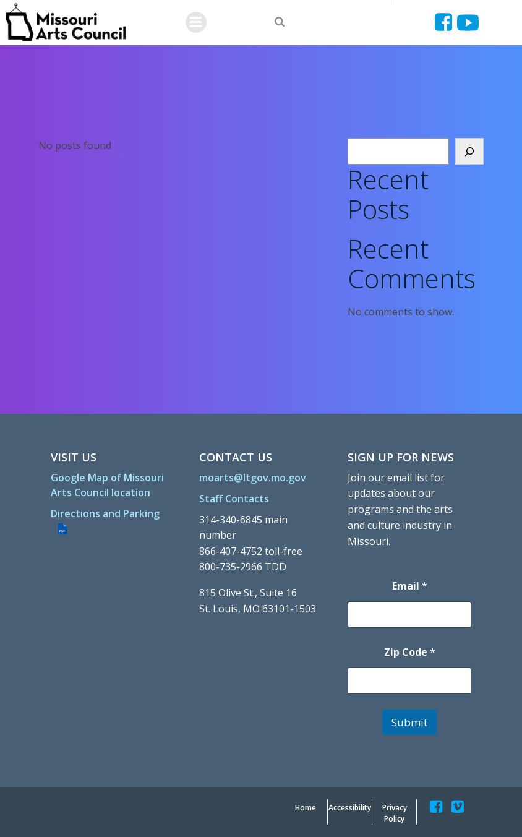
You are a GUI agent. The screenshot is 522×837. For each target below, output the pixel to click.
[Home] (305, 807)
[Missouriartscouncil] (445, 22)
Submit (409, 722)
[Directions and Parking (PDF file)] (112, 521)
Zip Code (409, 652)
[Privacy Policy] (394, 813)
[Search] (469, 151)
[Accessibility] (349, 807)
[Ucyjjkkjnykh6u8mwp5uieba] (468, 22)
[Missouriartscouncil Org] (65, 23)
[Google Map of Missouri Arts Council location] (112, 485)
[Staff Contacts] (234, 498)
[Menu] (196, 22)
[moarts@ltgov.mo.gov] (252, 477)
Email (409, 586)
